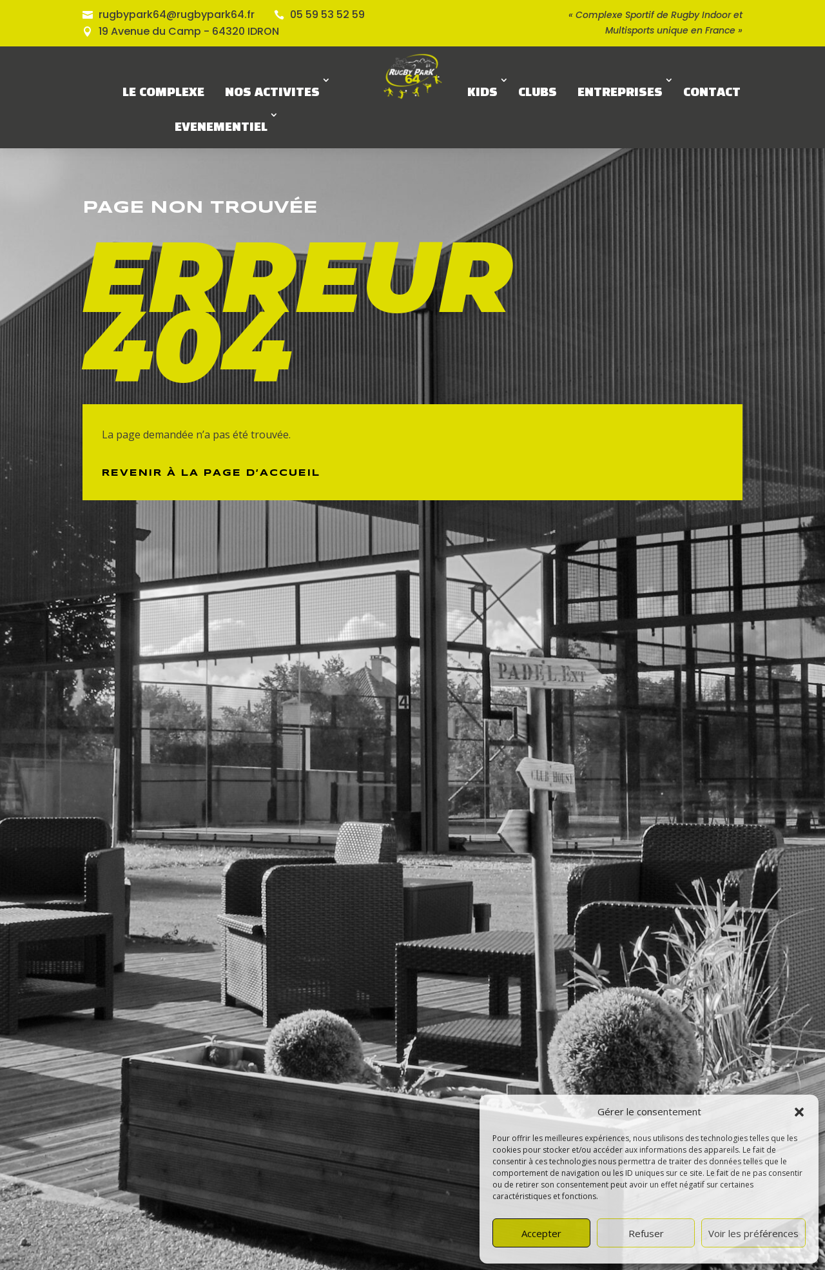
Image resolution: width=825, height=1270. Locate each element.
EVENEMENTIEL (221, 127)
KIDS (482, 93)
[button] (799, 1112)
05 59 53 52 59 (327, 14)
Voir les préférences (753, 1233)
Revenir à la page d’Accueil (211, 473)
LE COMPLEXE (163, 93)
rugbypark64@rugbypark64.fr (177, 14)
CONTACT (712, 93)
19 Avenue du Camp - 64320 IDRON (189, 31)
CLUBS (537, 93)
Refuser (646, 1233)
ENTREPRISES (620, 93)
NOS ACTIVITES (272, 93)
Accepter (541, 1233)
